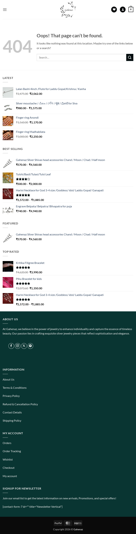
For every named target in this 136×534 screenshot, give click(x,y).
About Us (8, 379)
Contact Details (12, 412)
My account (10, 476)
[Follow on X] (24, 346)
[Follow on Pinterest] (30, 346)
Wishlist (8, 459)
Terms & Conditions (15, 387)
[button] (5, 9)
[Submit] (129, 57)
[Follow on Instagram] (18, 346)
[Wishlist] (114, 9)
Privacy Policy (11, 395)
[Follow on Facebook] (11, 346)
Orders (7, 443)
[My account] (123, 9)
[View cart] (130, 10)
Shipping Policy (12, 420)
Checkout (9, 467)
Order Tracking (12, 451)
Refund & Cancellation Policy (20, 404)
